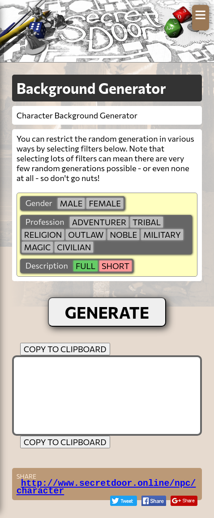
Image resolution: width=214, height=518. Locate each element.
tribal (147, 222)
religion (43, 235)
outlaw (85, 235)
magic (37, 247)
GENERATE (107, 312)
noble (123, 235)
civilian (74, 247)
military (161, 235)
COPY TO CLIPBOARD (65, 349)
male (71, 203)
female (105, 203)
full (85, 266)
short (115, 266)
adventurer (99, 222)
